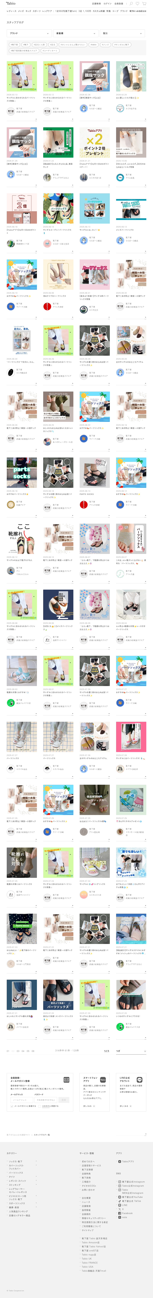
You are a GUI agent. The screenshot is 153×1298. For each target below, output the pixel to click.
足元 (53, 45)
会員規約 (46, 1106)
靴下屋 (15, 45)
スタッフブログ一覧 (42, 1135)
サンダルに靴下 (122, 45)
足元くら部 (40, 45)
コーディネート (51, 51)
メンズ (106, 45)
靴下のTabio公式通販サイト (18, 1135)
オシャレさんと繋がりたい (73, 45)
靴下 (26, 45)
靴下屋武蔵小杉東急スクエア (24, 51)
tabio (94, 45)
